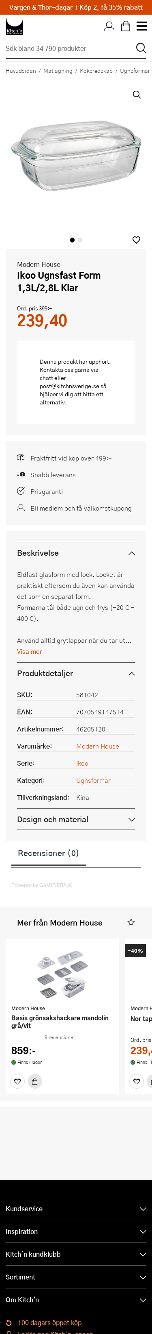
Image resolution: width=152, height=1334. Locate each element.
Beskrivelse (38, 553)
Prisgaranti (46, 491)
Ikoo (82, 763)
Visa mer (29, 651)
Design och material (52, 819)
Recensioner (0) (49, 852)
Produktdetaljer (45, 673)
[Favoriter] (17, 1081)
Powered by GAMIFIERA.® (42, 885)
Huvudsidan (21, 70)
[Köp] (35, 1081)
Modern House (38, 264)
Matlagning (58, 70)
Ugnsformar (93, 780)
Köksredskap (96, 70)
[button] (136, 240)
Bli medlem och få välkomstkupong (81, 508)
